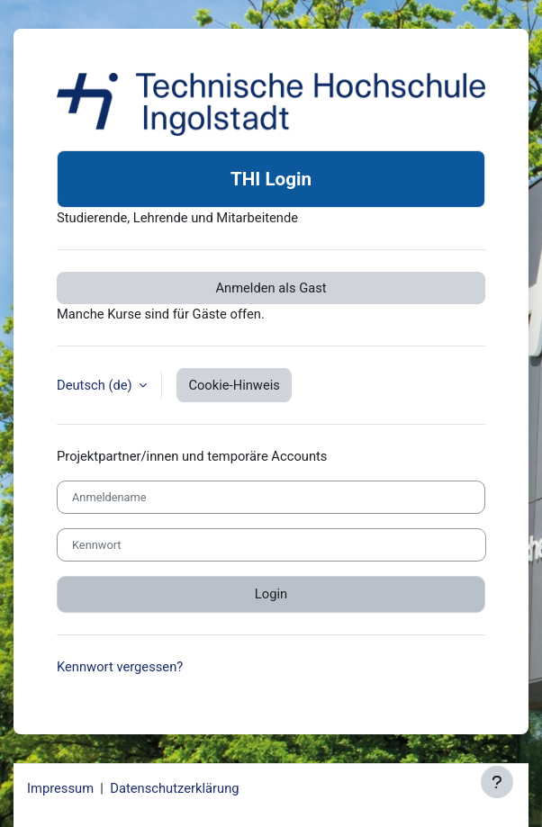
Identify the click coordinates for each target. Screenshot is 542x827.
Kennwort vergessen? (120, 667)
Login (271, 594)
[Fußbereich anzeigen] (497, 782)
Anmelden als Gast (270, 288)
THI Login (271, 179)
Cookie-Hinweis (234, 385)
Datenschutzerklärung (174, 788)
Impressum (60, 788)
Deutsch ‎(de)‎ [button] (96, 385)
